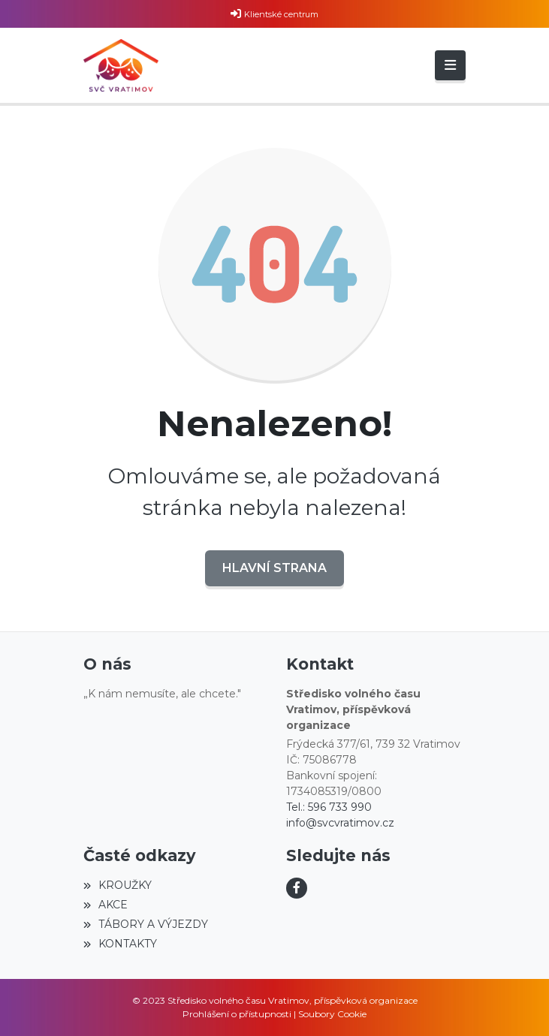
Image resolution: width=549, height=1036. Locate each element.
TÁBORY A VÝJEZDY (145, 924)
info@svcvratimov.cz (340, 823)
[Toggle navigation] (450, 65)
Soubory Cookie (332, 1013)
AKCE (105, 904)
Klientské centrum (281, 14)
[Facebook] (296, 888)
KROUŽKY (117, 885)
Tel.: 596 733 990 (329, 807)
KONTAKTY (120, 943)
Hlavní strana (274, 568)
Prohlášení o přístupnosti (236, 1013)
